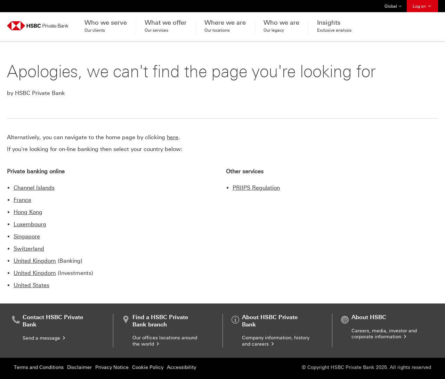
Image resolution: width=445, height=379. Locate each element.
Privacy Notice (112, 367)
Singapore (27, 236)
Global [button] (393, 6)
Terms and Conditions (39, 367)
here (172, 137)
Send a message (44, 338)
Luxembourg (30, 224)
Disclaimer (79, 367)
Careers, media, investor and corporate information (384, 334)
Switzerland (29, 248)
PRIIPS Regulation (256, 187)
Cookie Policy (147, 367)
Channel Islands (34, 187)
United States (31, 285)
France (22, 200)
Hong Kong (28, 212)
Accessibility (181, 367)
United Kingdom (35, 261)
